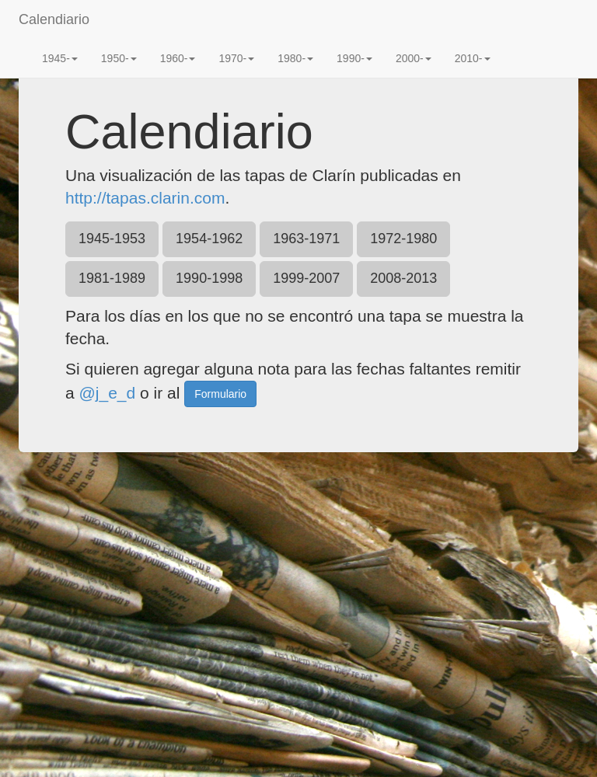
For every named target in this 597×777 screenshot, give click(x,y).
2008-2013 (403, 278)
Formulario (220, 394)
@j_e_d (107, 392)
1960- (178, 58)
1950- (119, 58)
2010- (473, 58)
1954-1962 (209, 238)
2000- (413, 58)
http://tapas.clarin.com (145, 198)
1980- (295, 58)
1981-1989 (112, 278)
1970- (236, 58)
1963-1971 (306, 238)
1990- (354, 58)
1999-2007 (306, 278)
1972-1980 (403, 238)
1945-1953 (112, 238)
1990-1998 (209, 278)
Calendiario (54, 19)
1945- (60, 58)
